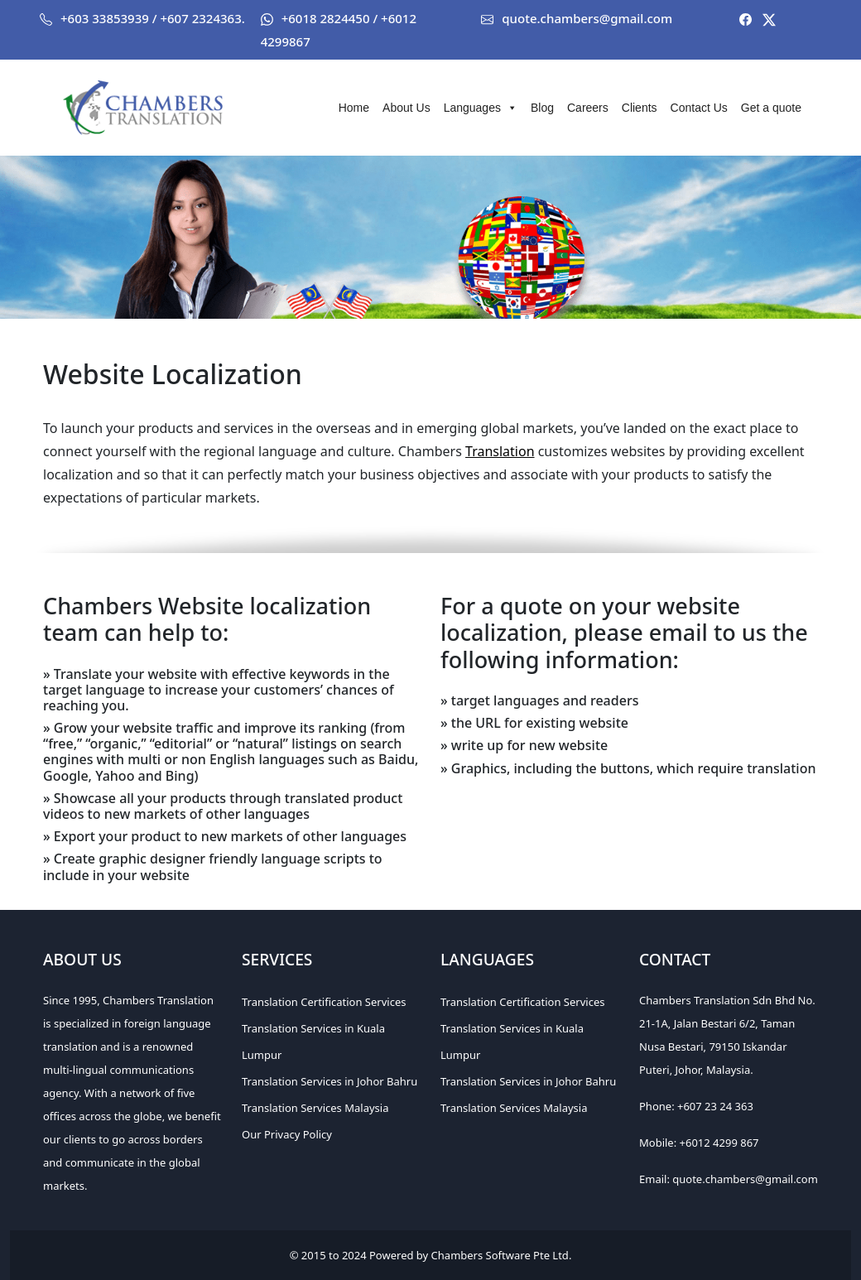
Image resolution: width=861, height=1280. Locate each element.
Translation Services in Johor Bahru (329, 1081)
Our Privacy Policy (287, 1134)
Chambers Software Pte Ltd (500, 1255)
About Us (406, 107)
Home (354, 107)
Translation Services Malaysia (315, 1107)
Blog (542, 107)
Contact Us (699, 107)
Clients (639, 107)
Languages (480, 107)
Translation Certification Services (324, 1001)
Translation (500, 451)
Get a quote (771, 107)
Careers (587, 107)
